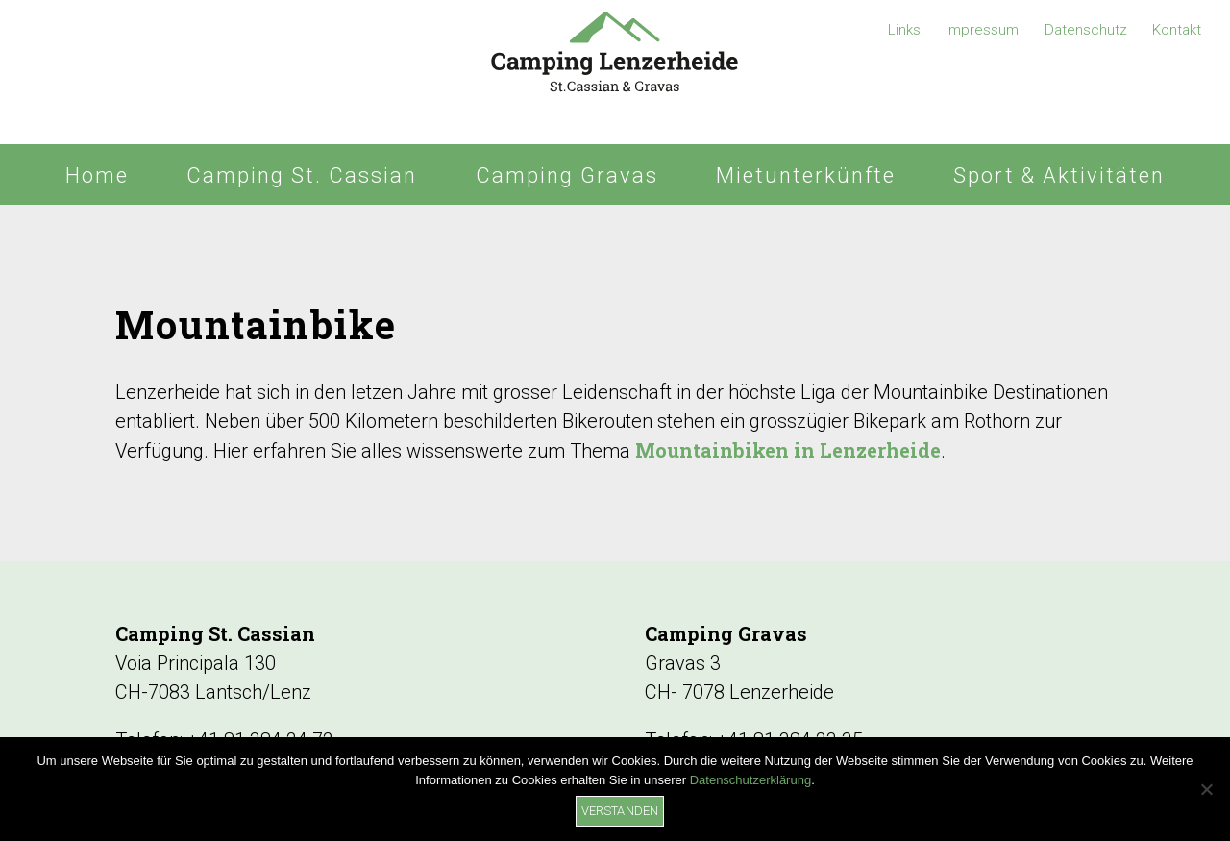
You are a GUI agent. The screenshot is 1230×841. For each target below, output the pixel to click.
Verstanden (620, 811)
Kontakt (1176, 29)
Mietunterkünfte (806, 175)
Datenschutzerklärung (750, 780)
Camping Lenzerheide (615, 72)
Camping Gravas (567, 175)
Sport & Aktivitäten (1059, 175)
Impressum (982, 29)
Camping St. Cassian (301, 175)
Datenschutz (1086, 29)
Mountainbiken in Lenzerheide (788, 449)
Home (97, 175)
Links (904, 29)
